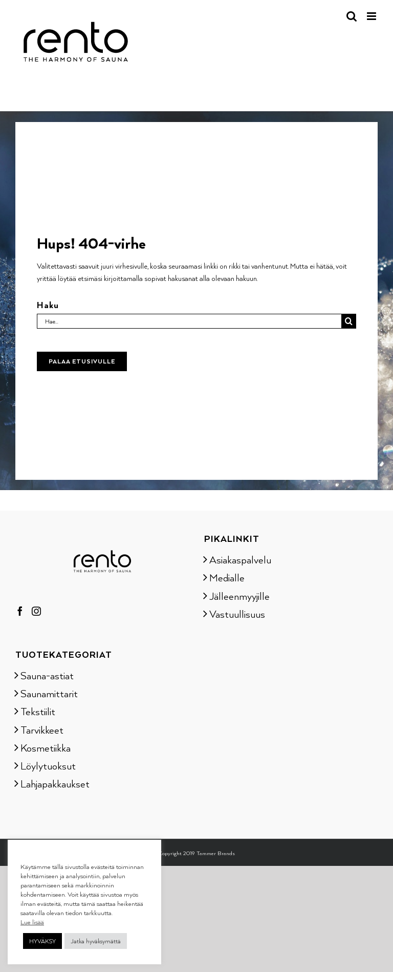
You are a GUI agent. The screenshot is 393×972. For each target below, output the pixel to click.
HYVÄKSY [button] (42, 941)
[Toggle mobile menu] (372, 16)
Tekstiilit (37, 711)
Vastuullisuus (237, 613)
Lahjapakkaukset (55, 783)
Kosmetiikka (45, 747)
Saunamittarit (49, 693)
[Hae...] (189, 321)
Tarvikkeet (41, 729)
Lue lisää (32, 921)
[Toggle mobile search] (351, 16)
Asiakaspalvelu (240, 559)
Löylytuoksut (48, 765)
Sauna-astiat (47, 675)
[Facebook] (20, 611)
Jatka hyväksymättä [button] (96, 941)
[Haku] (348, 321)
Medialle (227, 577)
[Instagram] (36, 611)
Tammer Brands (215, 853)
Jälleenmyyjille (239, 596)
